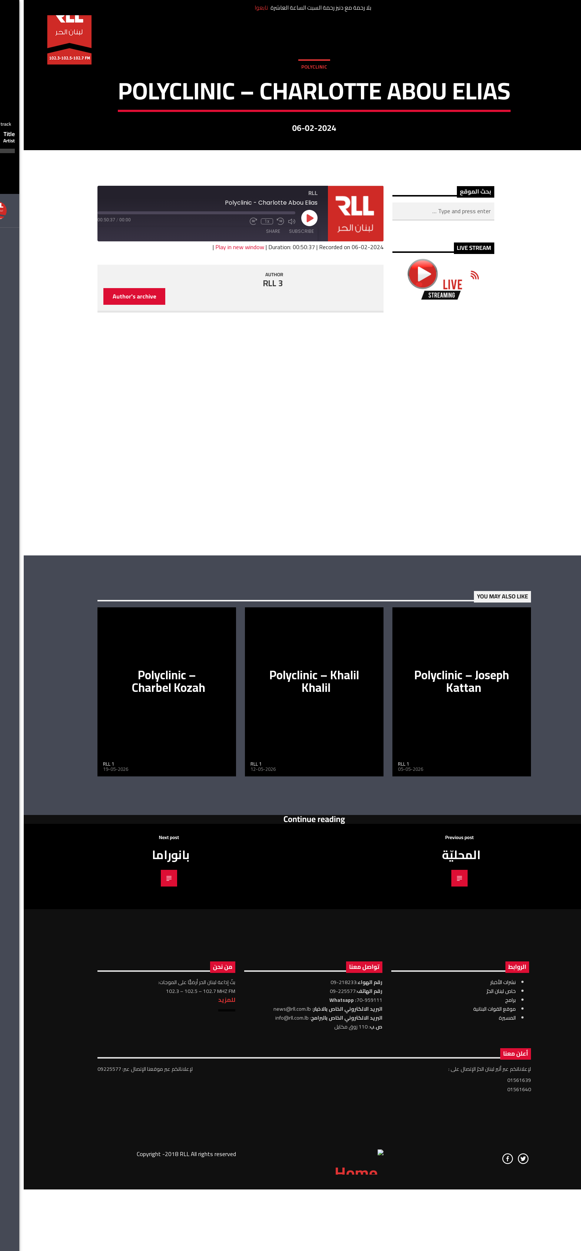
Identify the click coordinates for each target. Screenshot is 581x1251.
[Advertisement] (420, 686)
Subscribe (277, 490)
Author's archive (111, 555)
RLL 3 (249, 542)
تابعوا (237, 7)
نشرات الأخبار (479, 1241)
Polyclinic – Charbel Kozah (145, 940)
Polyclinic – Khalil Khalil (290, 940)
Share (249, 490)
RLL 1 (84, 1023)
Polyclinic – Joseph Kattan (438, 940)
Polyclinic (290, 162)
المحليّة (437, 1114)
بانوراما (147, 1114)
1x (243, 480)
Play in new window (216, 506)
